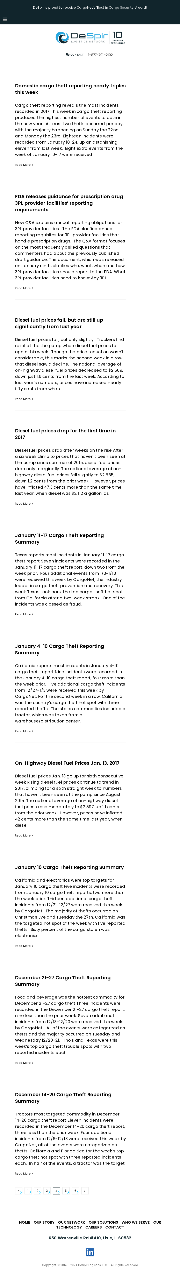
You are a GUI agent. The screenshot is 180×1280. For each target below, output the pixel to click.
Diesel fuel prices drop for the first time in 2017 (68, 434)
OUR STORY (44, 1228)
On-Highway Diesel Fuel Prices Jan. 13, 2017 (70, 762)
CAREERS (93, 1233)
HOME (24, 1228)
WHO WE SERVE (136, 1228)
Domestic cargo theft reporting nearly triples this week (64, 89)
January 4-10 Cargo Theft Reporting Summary (62, 649)
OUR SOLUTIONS (103, 1228)
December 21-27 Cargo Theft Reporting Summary (65, 987)
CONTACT (114, 1233)
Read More (23, 164)
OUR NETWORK (71, 1228)
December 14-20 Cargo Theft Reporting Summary (66, 1104)
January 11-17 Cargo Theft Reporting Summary (62, 538)
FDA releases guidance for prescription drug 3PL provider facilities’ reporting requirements (65, 203)
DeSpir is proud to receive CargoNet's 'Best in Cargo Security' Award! (90, 7)
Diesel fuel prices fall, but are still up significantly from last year (61, 323)
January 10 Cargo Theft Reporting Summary (59, 870)
